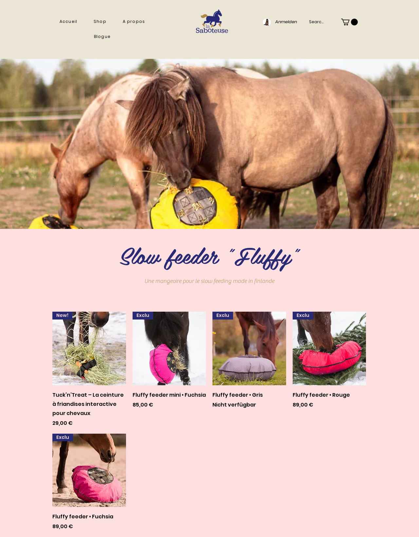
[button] (100, 21)
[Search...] (317, 21)
